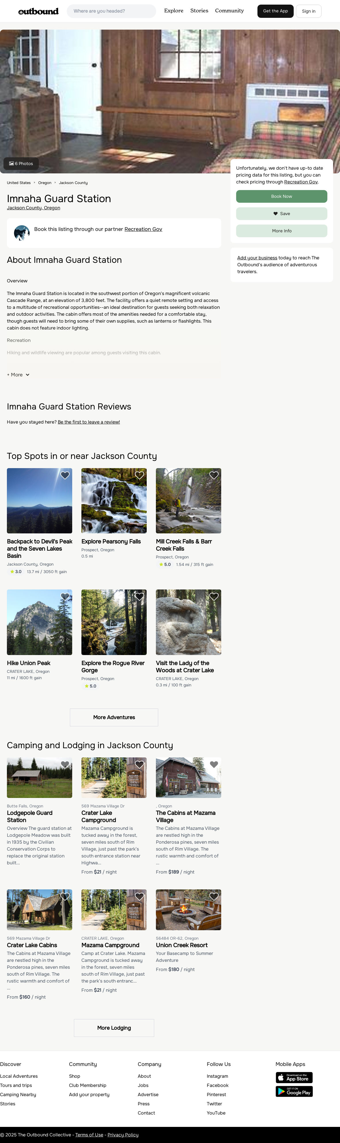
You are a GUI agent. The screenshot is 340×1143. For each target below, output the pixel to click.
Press (144, 1104)
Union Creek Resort (181, 945)
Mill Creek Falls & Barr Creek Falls (184, 545)
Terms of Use (89, 1135)
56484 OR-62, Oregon (177, 938)
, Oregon (164, 806)
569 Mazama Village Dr (103, 806)
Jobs (143, 1085)
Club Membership (87, 1085)
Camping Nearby (18, 1095)
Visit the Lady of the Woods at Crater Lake (185, 667)
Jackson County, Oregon (33, 208)
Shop (74, 1076)
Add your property (89, 1095)
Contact (146, 1113)
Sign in (309, 11)
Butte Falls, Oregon (25, 806)
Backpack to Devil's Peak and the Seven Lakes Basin (39, 549)
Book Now (281, 196)
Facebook (217, 1085)
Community (229, 11)
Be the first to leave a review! (89, 422)
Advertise (148, 1095)
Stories (199, 11)
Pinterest (216, 1095)
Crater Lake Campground (98, 816)
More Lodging (114, 1028)
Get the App (275, 11)
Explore (174, 11)
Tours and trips (16, 1085)
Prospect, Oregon (97, 549)
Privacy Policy (123, 1135)
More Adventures (114, 717)
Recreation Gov (143, 229)
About (144, 1076)
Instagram (217, 1076)
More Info (282, 231)
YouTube (216, 1113)
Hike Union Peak (28, 663)
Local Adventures (19, 1076)
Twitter (214, 1104)
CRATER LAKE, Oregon (28, 671)
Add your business (257, 258)
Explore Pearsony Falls (111, 541)
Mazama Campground (110, 945)
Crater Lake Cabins (32, 945)
